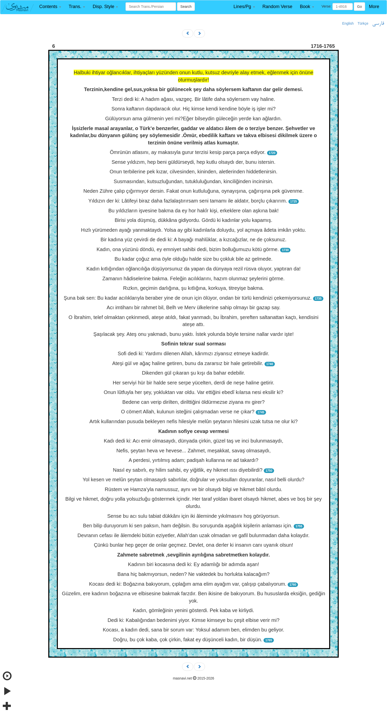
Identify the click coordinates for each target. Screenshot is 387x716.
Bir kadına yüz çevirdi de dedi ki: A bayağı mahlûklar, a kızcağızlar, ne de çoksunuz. (193, 239)
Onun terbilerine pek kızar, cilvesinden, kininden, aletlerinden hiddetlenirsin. (193, 171)
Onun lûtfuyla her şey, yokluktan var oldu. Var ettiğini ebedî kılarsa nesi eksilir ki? (193, 392)
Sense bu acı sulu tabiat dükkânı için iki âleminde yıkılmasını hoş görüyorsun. (193, 516)
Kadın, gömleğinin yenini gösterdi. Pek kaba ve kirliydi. (193, 610)
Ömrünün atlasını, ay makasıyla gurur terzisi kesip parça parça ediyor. (188, 152)
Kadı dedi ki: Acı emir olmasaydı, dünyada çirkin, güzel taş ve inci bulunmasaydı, (193, 441)
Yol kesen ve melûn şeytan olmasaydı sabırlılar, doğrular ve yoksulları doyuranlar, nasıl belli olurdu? (194, 479)
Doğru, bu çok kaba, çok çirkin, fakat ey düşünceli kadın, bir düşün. (187, 639)
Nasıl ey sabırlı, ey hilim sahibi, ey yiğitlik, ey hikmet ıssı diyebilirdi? (188, 470)
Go (359, 7)
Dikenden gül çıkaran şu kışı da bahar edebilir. (193, 373)
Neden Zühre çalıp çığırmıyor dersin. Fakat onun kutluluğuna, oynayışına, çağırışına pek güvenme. (193, 191)
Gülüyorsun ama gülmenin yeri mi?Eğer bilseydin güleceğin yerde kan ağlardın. (193, 118)
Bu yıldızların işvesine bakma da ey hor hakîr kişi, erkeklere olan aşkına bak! (193, 210)
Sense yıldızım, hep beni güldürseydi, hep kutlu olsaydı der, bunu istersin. (194, 162)
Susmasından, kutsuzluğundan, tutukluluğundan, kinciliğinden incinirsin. (193, 181)
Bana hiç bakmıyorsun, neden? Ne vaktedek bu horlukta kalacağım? (193, 574)
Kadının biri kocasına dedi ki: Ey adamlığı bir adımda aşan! (193, 564)
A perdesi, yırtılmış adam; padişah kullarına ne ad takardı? (194, 460)
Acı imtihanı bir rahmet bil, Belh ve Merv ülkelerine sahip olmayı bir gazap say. (193, 307)
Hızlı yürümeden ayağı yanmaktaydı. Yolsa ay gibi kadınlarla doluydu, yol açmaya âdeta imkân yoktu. (193, 230)
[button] (50, 6)
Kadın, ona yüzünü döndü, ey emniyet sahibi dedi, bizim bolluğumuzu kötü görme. (188, 249)
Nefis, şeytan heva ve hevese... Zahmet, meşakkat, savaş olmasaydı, (193, 450)
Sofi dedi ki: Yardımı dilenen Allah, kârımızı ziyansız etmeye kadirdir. (193, 353)
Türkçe (363, 23)
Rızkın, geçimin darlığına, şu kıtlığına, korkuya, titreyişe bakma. (193, 288)
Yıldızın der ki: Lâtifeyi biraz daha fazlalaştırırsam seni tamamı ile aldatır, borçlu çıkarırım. (187, 201)
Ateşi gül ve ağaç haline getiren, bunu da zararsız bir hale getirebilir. (187, 363)
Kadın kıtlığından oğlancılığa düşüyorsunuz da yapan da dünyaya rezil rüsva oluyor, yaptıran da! (194, 268)
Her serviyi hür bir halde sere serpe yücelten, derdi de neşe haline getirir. (193, 382)
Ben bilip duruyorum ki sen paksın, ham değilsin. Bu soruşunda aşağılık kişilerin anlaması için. (187, 525)
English (348, 23)
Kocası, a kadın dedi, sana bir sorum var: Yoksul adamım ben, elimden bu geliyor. (193, 629)
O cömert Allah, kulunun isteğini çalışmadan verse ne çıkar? (187, 411)
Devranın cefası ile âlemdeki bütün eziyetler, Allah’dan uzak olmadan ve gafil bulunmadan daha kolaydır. (193, 535)
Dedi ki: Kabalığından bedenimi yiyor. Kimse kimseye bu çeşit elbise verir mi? (194, 620)
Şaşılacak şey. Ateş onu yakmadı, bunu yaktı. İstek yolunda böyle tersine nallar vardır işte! (193, 334)
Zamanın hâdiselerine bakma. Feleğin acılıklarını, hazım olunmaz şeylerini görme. (193, 278)
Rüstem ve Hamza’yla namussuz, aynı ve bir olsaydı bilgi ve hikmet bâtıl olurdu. (193, 489)
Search (185, 7)
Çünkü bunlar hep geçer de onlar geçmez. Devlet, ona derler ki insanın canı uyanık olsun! (193, 545)
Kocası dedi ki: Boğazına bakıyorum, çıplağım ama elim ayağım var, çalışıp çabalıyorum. (187, 584)
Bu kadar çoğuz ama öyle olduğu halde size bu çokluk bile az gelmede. (193, 259)
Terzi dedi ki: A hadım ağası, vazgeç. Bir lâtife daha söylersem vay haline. (193, 99)
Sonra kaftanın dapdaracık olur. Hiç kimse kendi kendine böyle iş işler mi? (193, 108)
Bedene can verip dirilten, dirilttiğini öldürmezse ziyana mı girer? (193, 402)
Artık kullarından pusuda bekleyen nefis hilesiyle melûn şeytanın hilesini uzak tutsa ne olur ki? (193, 421)
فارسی (378, 24)
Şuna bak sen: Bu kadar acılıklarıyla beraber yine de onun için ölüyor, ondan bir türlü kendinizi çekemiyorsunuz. (188, 298)
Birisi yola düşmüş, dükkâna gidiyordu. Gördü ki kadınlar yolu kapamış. (193, 220)
